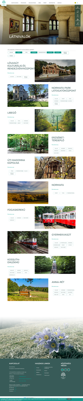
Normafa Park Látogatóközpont (64, 89)
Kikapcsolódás (14, 2)
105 (15, 389)
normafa (56, 150)
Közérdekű (46, 373)
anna (63, 294)
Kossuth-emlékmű (13, 261)
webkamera (78, 7)
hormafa (56, 292)
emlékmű (19, 272)
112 (15, 391)
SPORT (18, 52)
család (12, 217)
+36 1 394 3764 (22, 381)
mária (70, 150)
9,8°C (78, 11)
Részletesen (10, 73)
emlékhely (63, 150)
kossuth (12, 270)
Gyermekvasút (61, 234)
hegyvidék (19, 76)
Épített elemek (56, 104)
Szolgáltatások (32, 2)
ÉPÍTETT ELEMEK (65, 53)
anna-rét (56, 294)
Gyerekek (56, 101)
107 (15, 387)
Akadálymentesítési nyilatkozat (48, 368)
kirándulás (12, 275)
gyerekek (19, 217)
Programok (23, 2)
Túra (70, 98)
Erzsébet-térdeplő (58, 139)
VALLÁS (57, 52)
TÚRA (26, 52)
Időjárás (37, 372)
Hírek (39, 2)
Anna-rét (58, 282)
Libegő (11, 112)
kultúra (12, 76)
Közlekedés (38, 370)
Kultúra (70, 101)
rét (70, 294)
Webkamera (38, 374)
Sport (63, 98)
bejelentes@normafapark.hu (25, 378)
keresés (77, 24)
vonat (63, 245)
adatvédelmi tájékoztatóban (52, 399)
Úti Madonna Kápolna (16, 162)
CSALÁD (11, 52)
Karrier (45, 370)
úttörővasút (63, 242)
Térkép (44, 2)
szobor (19, 270)
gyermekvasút (57, 245)
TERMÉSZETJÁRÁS (42, 52)
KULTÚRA (50, 52)
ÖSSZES (11, 55)
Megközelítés (52, 2)
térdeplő (70, 148)
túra (26, 272)
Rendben (69, 399)
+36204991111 (22, 376)
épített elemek (25, 77)
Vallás (56, 148)
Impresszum (46, 375)
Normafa (59, 2)
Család (56, 98)
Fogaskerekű (16, 210)
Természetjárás (64, 101)
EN (77, 2)
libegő (18, 123)
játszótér (70, 292)
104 (21, 384)
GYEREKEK (34, 52)
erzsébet (63, 148)
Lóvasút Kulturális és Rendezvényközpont (21, 65)
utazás (70, 245)
